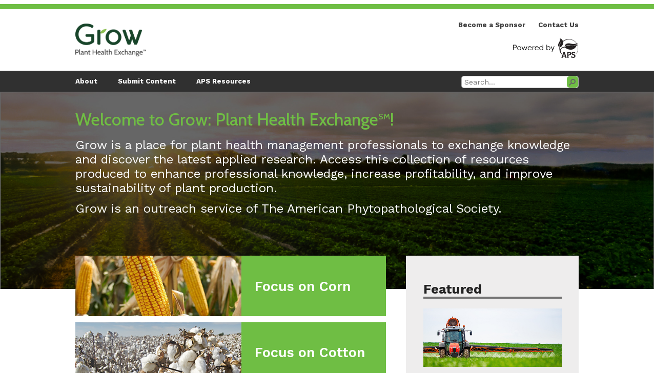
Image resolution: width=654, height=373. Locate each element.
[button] (572, 82)
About (86, 81)
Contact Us (558, 25)
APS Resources (223, 81)
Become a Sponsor (491, 25)
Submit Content (147, 81)
